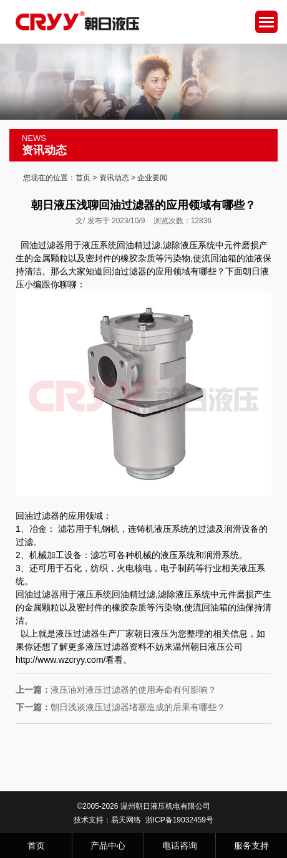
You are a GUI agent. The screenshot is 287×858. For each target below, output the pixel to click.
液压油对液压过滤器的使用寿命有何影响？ (116, 690)
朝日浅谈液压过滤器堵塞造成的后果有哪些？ (120, 707)
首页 (82, 177)
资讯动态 (114, 177)
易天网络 (126, 820)
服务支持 (251, 846)
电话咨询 (179, 846)
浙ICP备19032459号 (179, 820)
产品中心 (107, 846)
